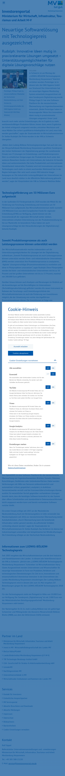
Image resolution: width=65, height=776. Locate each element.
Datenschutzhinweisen (17, 468)
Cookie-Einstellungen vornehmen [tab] (23, 360)
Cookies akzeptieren (20, 353)
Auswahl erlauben (21, 346)
